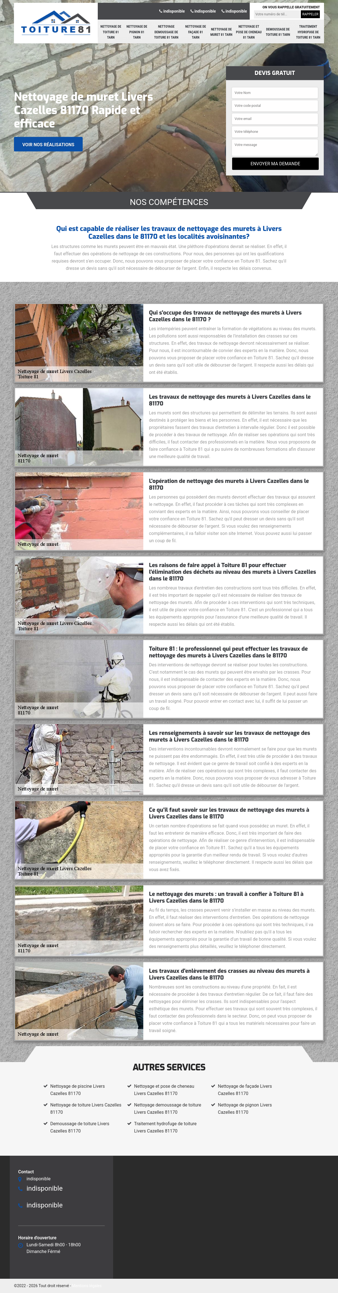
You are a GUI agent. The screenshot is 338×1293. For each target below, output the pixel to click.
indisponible (172, 11)
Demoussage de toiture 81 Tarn (278, 32)
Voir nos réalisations (48, 144)
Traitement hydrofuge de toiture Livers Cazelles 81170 (165, 1127)
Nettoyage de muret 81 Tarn (221, 32)
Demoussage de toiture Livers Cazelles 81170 (79, 1127)
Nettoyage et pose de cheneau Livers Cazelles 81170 (164, 1090)
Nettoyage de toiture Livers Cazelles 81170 (85, 1108)
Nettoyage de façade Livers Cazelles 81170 (245, 1090)
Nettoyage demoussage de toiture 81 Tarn (166, 32)
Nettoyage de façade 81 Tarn (195, 32)
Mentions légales (87, 1285)
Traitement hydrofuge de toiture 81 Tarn (308, 32)
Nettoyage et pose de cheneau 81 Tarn (249, 32)
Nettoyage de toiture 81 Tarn (111, 32)
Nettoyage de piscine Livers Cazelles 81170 (77, 1090)
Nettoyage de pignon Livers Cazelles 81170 (245, 1108)
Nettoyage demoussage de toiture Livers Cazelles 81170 (167, 1108)
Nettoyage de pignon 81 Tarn (137, 32)
